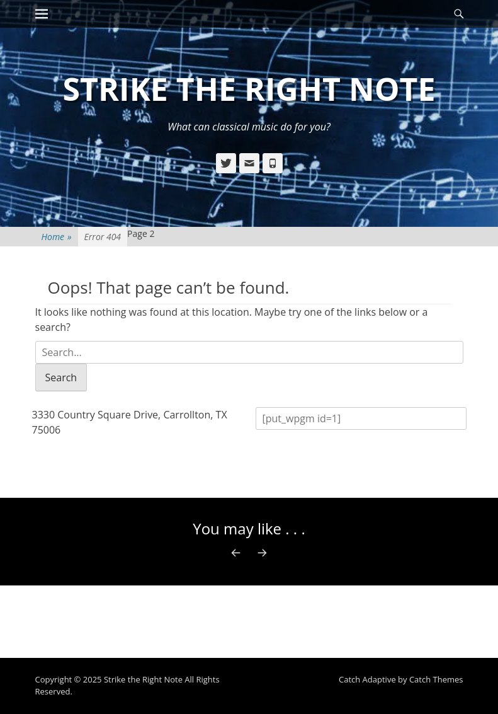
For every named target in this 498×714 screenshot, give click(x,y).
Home (57, 236)
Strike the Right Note (249, 88)
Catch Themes (436, 679)
